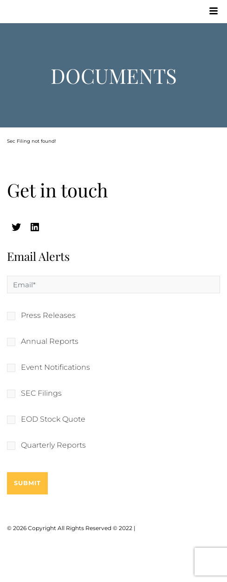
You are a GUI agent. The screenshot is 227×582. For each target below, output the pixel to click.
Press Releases (48, 315)
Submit (27, 483)
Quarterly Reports (53, 445)
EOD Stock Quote (53, 419)
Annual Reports (49, 341)
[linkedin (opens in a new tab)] (34, 227)
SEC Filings (41, 393)
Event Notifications (55, 367)
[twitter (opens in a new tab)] (16, 227)
